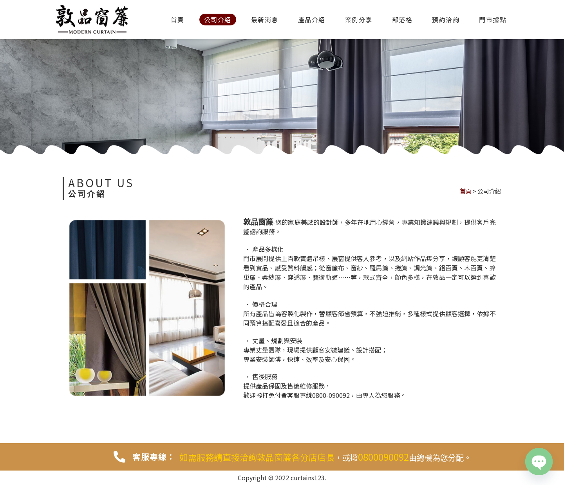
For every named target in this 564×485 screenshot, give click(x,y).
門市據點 (492, 19)
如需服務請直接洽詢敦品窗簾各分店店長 (256, 457)
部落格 (402, 19)
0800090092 (383, 457)
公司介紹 (217, 19)
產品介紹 (311, 19)
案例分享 (358, 19)
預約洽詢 (445, 19)
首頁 (177, 19)
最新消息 (264, 19)
